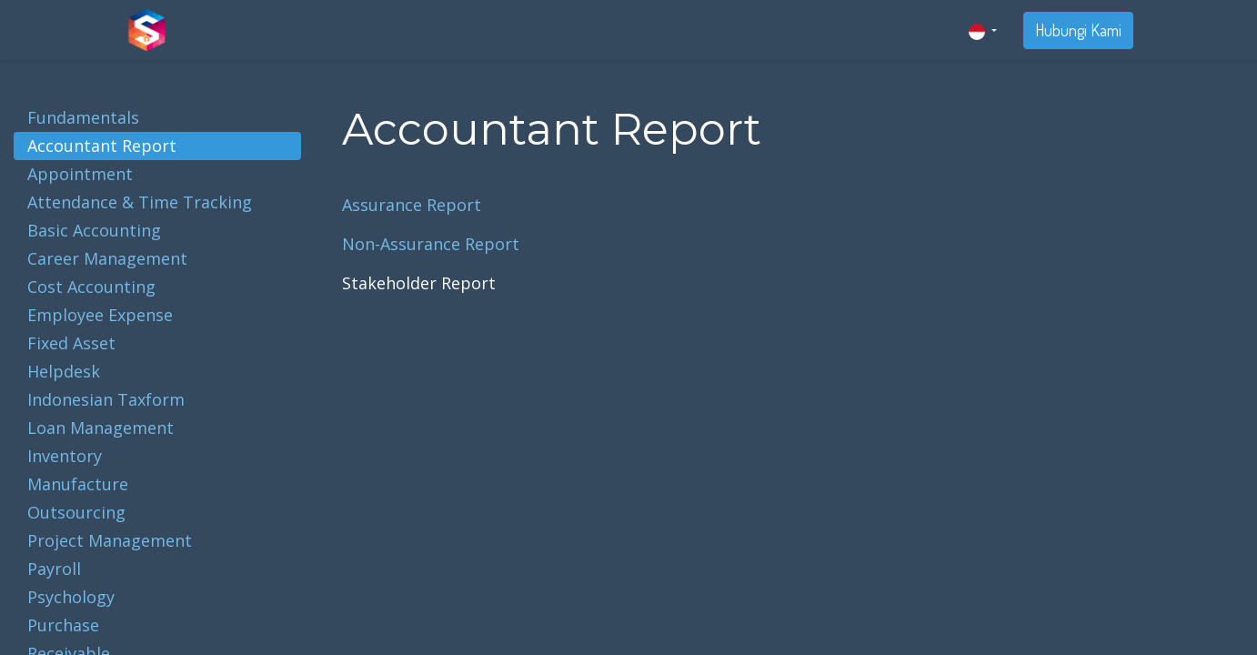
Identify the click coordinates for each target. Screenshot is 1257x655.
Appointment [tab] (80, 174)
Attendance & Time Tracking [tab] (139, 202)
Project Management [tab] (109, 540)
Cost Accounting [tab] (91, 286)
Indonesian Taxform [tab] (106, 399)
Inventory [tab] (64, 456)
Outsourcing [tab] (76, 512)
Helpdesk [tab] (63, 371)
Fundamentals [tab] (83, 117)
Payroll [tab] (54, 568)
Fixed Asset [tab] (71, 343)
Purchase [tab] (63, 625)
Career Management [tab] (107, 258)
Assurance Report (411, 205)
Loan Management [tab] (100, 427)
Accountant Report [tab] (101, 145)
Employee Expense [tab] (100, 315)
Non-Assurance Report (430, 244)
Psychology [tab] (71, 597)
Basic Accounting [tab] (94, 230)
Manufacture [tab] (77, 484)
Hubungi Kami (1078, 30)
